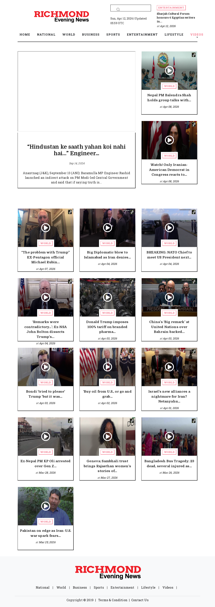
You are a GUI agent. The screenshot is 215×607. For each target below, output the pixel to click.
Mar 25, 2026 (47, 542)
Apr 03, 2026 (109, 338)
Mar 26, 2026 (170, 472)
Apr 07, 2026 (47, 269)
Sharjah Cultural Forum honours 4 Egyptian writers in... (176, 17)
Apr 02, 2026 (109, 403)
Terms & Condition (112, 600)
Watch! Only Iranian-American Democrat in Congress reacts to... (169, 169)
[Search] (130, 8)
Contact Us (139, 600)
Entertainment (171, 7)
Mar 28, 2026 (47, 472)
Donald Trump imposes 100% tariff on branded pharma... (107, 327)
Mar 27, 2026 (109, 477)
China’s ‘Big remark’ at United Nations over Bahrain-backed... (169, 327)
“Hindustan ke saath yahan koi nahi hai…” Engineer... (76, 150)
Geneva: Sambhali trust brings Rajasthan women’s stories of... (107, 466)
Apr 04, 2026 (109, 264)
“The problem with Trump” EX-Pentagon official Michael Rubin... (45, 257)
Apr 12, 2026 (168, 26)
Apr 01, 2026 (171, 408)
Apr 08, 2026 (171, 106)
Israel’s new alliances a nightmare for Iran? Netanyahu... (169, 396)
